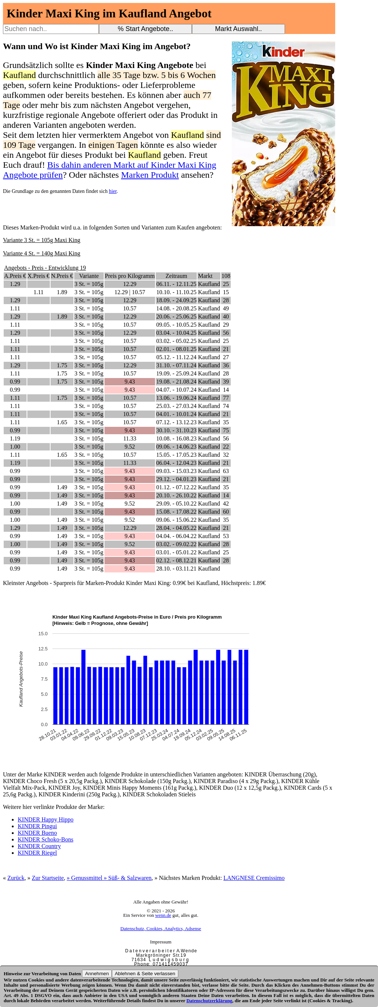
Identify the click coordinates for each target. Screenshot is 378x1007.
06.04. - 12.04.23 (176, 463)
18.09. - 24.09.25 (176, 300)
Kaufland (209, 284)
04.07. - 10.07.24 (176, 390)
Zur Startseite (48, 878)
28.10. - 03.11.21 (176, 568)
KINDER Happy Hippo (45, 819)
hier (113, 191)
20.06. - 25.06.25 (176, 316)
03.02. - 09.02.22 (176, 544)
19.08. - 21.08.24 (176, 381)
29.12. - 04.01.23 (176, 479)
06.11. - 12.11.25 (176, 284)
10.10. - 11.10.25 (176, 292)
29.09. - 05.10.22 (176, 503)
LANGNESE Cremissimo (254, 878)
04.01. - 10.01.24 (176, 414)
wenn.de (163, 915)
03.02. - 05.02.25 (176, 341)
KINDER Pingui (37, 826)
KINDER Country (39, 846)
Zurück (15, 878)
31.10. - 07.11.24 (176, 365)
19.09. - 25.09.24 (176, 373)
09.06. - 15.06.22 (176, 520)
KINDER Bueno (37, 833)
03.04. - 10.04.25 (176, 333)
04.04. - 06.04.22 (176, 536)
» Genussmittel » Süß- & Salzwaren (109, 878)
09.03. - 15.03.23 (176, 471)
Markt (205, 276)
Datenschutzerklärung (209, 1000)
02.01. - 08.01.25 (176, 349)
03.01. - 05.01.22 (176, 552)
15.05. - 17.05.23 (176, 455)
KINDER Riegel (37, 853)
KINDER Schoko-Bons (45, 839)
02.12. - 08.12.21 (176, 560)
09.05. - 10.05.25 (176, 325)
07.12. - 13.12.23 (176, 422)
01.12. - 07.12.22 (176, 487)
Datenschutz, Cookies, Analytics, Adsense (160, 928)
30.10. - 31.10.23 (176, 430)
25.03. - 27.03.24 (176, 406)
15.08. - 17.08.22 (176, 511)
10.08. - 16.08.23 (176, 438)
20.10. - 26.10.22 (176, 495)
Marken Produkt (150, 175)
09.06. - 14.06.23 (176, 446)
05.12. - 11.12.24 (176, 357)
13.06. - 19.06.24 (176, 398)
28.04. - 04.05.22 (176, 528)
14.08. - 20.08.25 (176, 308)
